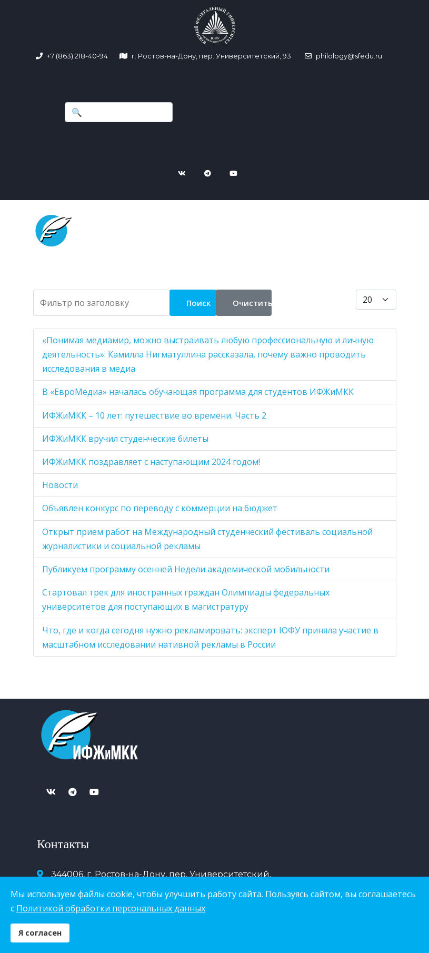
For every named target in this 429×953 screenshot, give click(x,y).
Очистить (252, 297)
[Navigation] (171, 209)
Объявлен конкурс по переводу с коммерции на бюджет (159, 503)
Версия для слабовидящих (316, 823)
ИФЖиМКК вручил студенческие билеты (125, 433)
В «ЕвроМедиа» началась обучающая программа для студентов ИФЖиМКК (198, 387)
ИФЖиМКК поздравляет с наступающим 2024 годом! (151, 456)
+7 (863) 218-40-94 (77, 56)
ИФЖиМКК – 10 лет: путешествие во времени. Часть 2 (154, 410)
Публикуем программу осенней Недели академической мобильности (186, 564)
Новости (60, 479)
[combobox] (119, 112)
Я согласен (40, 933)
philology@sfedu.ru (348, 56)
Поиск (198, 297)
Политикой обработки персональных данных (110, 908)
